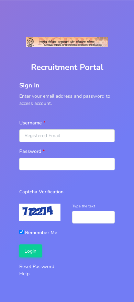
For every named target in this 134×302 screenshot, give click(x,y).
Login (30, 251)
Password (30, 151)
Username (30, 123)
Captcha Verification (41, 192)
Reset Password (36, 266)
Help (24, 273)
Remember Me (38, 232)
